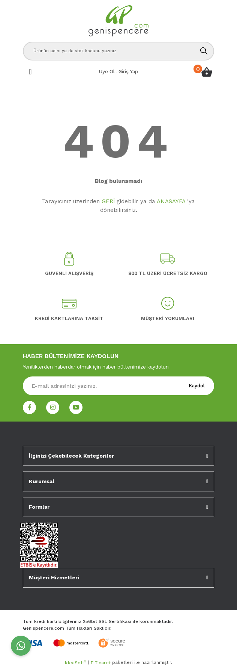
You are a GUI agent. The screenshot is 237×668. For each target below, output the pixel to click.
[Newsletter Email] (118, 385)
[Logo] (118, 20)
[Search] (118, 51)
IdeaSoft (75, 662)
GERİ (108, 201)
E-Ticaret (101, 662)
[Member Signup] (107, 72)
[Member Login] (128, 72)
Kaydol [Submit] (197, 385)
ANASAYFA (171, 201)
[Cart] (206, 71)
